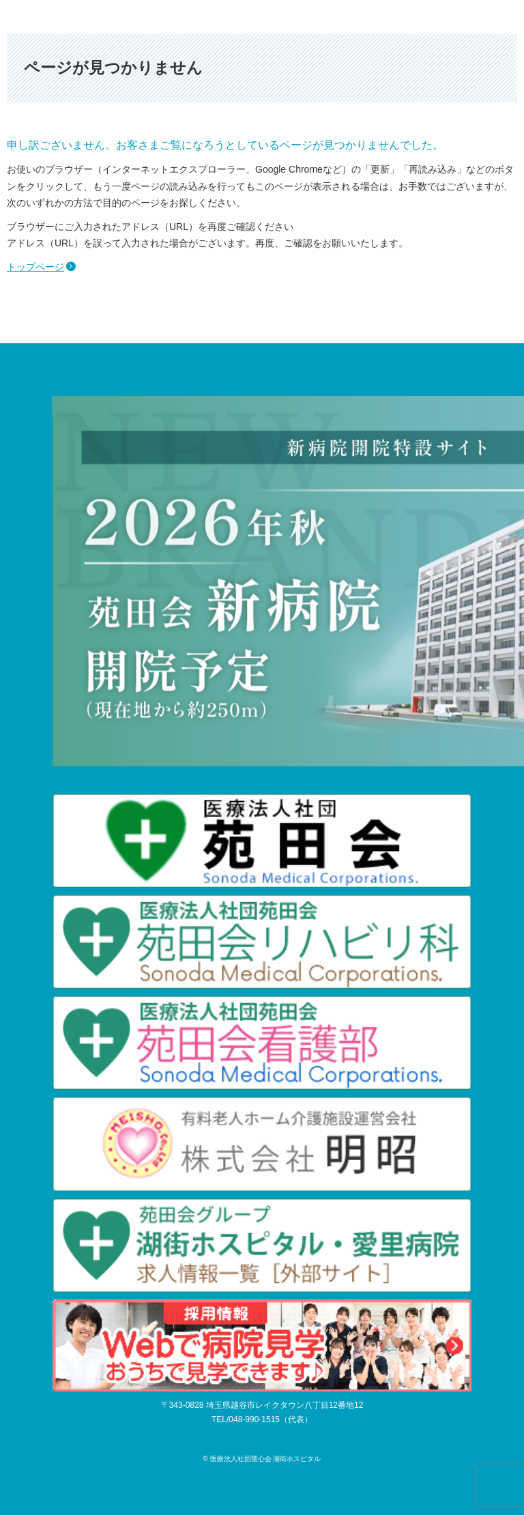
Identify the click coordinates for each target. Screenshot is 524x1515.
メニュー (507, 17)
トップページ (35, 266)
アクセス (436, 17)
